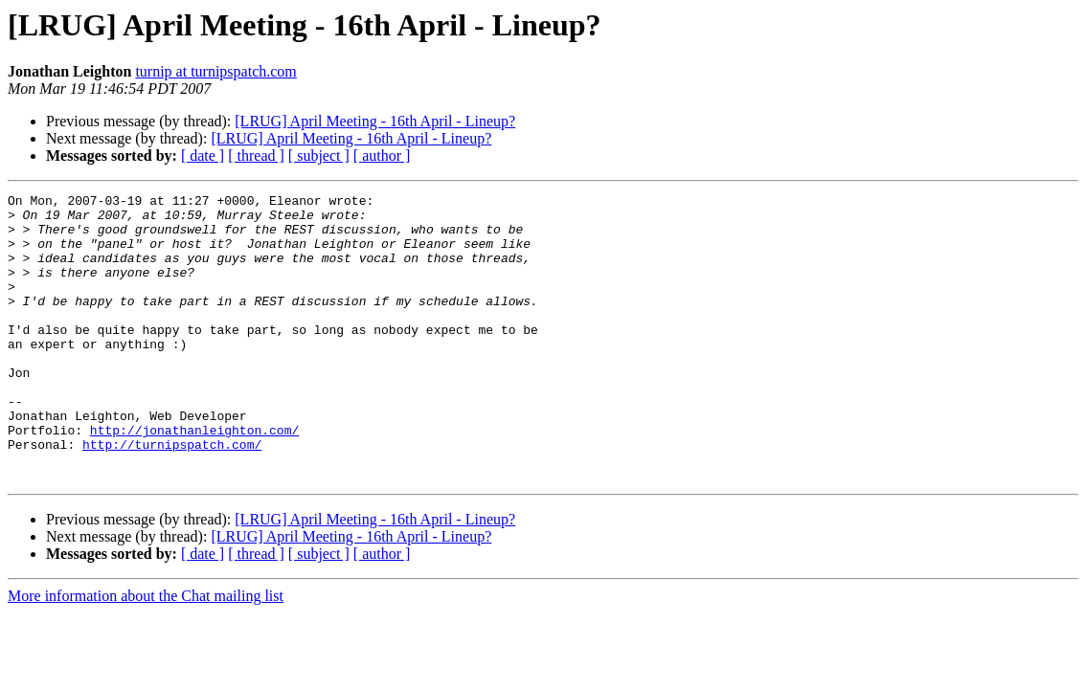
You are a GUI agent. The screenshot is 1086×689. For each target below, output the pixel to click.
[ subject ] (319, 155)
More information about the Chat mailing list (145, 653)
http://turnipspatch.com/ (171, 495)
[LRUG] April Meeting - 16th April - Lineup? (375, 121)
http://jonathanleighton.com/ (194, 478)
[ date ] (202, 155)
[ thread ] (256, 155)
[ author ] (382, 155)
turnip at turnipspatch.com (215, 71)
